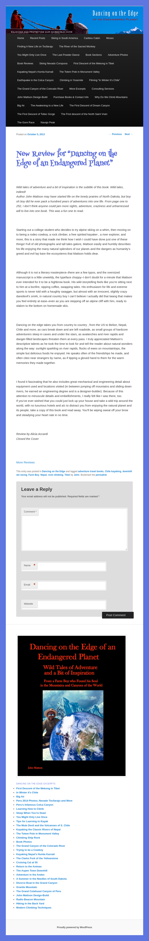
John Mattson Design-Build (32, 97)
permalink (101, 475)
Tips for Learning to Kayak (32, 821)
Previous (115, 134)
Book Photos (24, 841)
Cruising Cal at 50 (27, 862)
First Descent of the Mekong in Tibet (94, 63)
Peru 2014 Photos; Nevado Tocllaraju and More (44, 800)
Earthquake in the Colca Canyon (35, 80)
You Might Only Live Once (31, 54)
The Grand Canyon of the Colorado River (40, 88)
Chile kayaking (113, 471)
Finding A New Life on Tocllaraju (35, 46)
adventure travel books (91, 471)
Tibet (67, 475)
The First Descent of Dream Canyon (89, 105)
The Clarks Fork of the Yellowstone (37, 858)
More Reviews (25, 462)
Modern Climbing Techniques (33, 907)
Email (29, 585)
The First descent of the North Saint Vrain (84, 114)
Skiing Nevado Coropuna (53, 63)
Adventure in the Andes (30, 874)
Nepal (44, 475)
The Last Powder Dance (65, 54)
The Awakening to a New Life (47, 105)
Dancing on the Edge (53, 471)
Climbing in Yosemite (71, 80)
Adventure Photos (118, 54)
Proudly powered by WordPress (74, 927)
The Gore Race (26, 122)
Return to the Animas (29, 866)
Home (20, 38)
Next (129, 134)
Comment (30, 511)
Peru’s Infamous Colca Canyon (34, 804)
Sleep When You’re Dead (31, 812)
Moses (109, 38)
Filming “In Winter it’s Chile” (104, 80)
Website (28, 603)
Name (29, 565)
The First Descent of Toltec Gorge (36, 114)
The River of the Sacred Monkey (77, 46)
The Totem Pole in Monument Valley (79, 71)
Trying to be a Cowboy (29, 849)
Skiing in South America (64, 38)
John (76, 475)
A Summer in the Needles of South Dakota (41, 878)
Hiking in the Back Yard (30, 903)
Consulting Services (103, 88)
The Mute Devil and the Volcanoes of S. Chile (43, 825)
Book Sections (94, 54)
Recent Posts (37, 38)
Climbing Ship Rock (28, 837)
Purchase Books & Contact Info (71, 97)
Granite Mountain (26, 887)
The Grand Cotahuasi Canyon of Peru (38, 891)
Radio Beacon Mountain (30, 899)
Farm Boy (34, 475)
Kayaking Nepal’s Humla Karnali (35, 71)
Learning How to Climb (30, 808)
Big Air (21, 105)
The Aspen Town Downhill (31, 870)
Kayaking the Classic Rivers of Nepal (38, 829)
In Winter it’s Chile (27, 792)
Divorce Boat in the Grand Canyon (36, 882)
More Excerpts (77, 88)
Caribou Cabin (92, 38)
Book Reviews (25, 63)
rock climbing (55, 475)
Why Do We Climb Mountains (111, 97)
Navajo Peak (48, 122)
